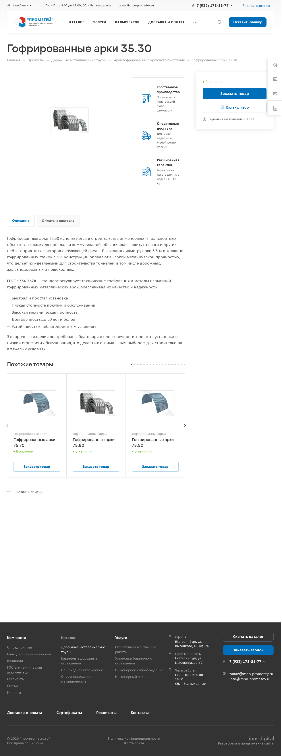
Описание (21, 220)
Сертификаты (69, 712)
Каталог (68, 637)
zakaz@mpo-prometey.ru (136, 5)
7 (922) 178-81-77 (213, 5)
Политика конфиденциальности (134, 738)
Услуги (121, 637)
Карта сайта (134, 743)
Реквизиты (16, 679)
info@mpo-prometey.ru (249, 679)
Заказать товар (234, 93)
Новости (14, 693)
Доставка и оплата (24, 712)
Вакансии (15, 661)
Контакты (140, 712)
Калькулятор (237, 107)
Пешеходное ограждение (82, 670)
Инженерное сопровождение (139, 670)
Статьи (12, 686)
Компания (16, 637)
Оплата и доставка (58, 220)
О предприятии (19, 647)
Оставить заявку (247, 22)
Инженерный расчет (132, 677)
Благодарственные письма (29, 654)
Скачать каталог (248, 636)
